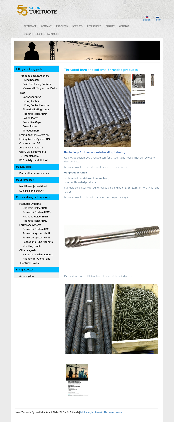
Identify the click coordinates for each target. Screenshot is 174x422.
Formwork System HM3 (36, 229)
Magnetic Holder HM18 (35, 216)
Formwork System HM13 (37, 212)
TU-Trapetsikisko (29, 156)
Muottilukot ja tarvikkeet (33, 186)
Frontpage (30, 26)
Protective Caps (32, 122)
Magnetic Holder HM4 (35, 113)
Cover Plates (30, 126)
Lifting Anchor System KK (34, 135)
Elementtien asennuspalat (34, 173)
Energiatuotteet (25, 269)
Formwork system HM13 (36, 237)
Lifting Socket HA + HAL (36, 105)
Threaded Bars (31, 130)
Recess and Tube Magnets (38, 241)
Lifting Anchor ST (33, 101)
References (94, 26)
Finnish (157, 18)
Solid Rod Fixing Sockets (37, 84)
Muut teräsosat (25, 179)
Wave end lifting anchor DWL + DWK (39, 90)
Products (62, 26)
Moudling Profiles (32, 246)
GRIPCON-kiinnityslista (32, 151)
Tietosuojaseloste (113, 412)
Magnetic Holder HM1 (35, 208)
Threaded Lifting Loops (36, 109)
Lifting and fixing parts (29, 69)
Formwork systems (30, 225)
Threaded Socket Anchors (34, 75)
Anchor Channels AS (31, 147)
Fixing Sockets (31, 79)
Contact (124, 26)
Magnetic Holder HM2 (35, 220)
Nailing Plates (30, 118)
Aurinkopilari (26, 276)
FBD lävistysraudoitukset (33, 160)
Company (46, 26)
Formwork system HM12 (36, 233)
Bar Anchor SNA (32, 96)
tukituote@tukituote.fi (91, 412)
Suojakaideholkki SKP (31, 190)
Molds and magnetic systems (33, 197)
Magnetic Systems (30, 203)
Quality (110, 26)
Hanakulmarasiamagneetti (38, 254)
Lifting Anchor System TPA (34, 139)
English (147, 18)
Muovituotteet (24, 166)
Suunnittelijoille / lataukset (41, 34)
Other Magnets (27, 250)
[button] (97, 110)
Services (77, 26)
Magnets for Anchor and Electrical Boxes (35, 260)
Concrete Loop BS (29, 143)
